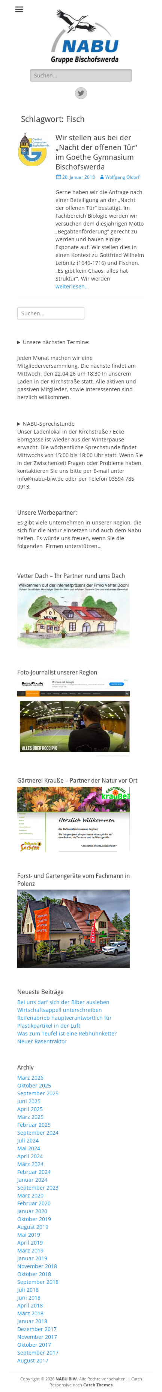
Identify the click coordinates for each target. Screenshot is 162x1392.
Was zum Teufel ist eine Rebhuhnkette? (67, 1033)
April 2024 (30, 1156)
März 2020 (30, 1195)
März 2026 (30, 1077)
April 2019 (30, 1242)
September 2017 (37, 1352)
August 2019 (32, 1226)
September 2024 (37, 1132)
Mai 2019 (28, 1234)
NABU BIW (66, 1379)
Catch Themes (97, 1385)
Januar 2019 (32, 1258)
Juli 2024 (28, 1140)
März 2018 (30, 1313)
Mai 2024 (28, 1148)
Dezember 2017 (37, 1329)
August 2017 (32, 1360)
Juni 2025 (28, 1101)
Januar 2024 (32, 1179)
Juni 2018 (28, 1297)
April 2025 (30, 1109)
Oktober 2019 (34, 1219)
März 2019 (30, 1250)
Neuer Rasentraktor (42, 1041)
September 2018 (37, 1281)
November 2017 (37, 1336)
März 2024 (30, 1164)
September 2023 (37, 1187)
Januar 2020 (32, 1211)
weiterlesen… (72, 286)
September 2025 (37, 1093)
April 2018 (30, 1305)
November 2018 (37, 1266)
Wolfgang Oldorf (122, 177)
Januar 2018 (32, 1321)
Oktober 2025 (34, 1085)
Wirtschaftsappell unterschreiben (59, 1009)
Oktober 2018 (34, 1274)
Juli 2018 (28, 1289)
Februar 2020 (34, 1203)
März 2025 (30, 1116)
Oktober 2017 (34, 1344)
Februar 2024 (34, 1171)
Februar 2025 (34, 1124)
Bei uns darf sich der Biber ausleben (63, 1002)
